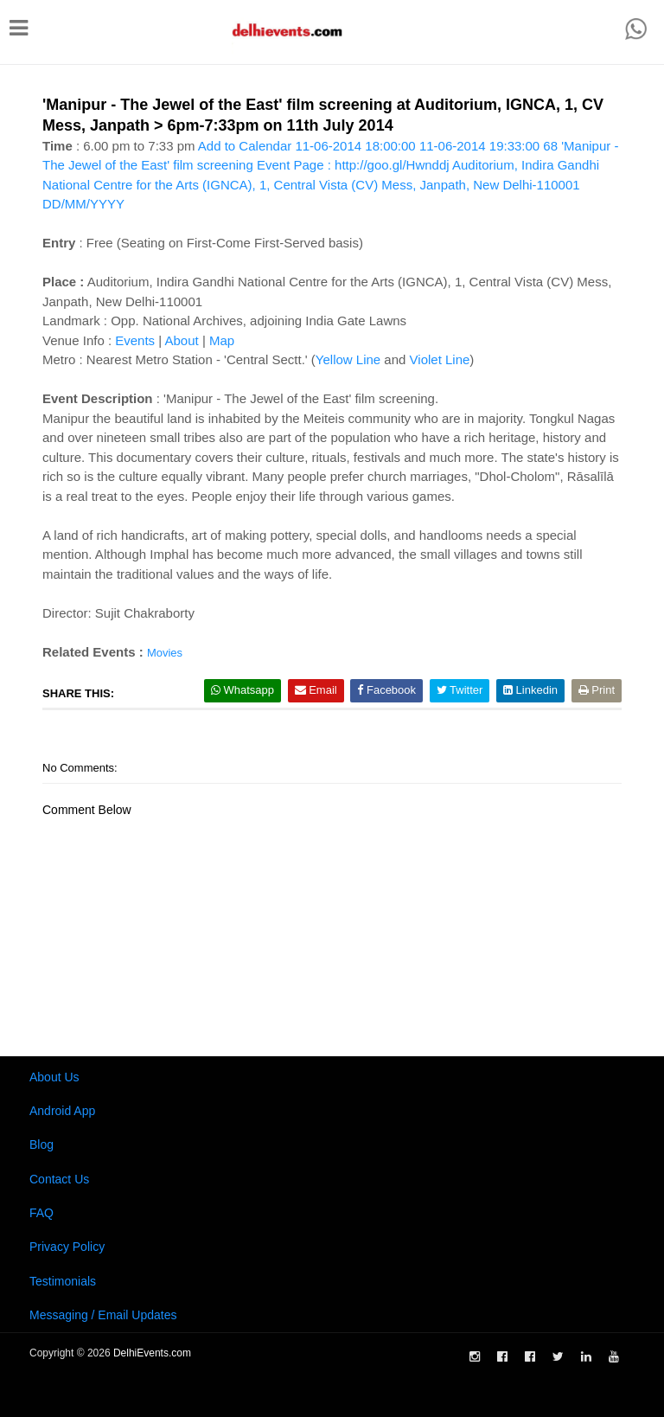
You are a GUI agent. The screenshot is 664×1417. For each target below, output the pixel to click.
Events (135, 340)
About (182, 340)
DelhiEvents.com (152, 1353)
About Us (54, 1077)
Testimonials (62, 1281)
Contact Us (59, 1179)
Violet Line (440, 359)
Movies (164, 652)
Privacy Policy (67, 1247)
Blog (41, 1144)
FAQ (41, 1213)
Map (221, 340)
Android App (62, 1111)
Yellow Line (348, 359)
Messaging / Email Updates (102, 1315)
